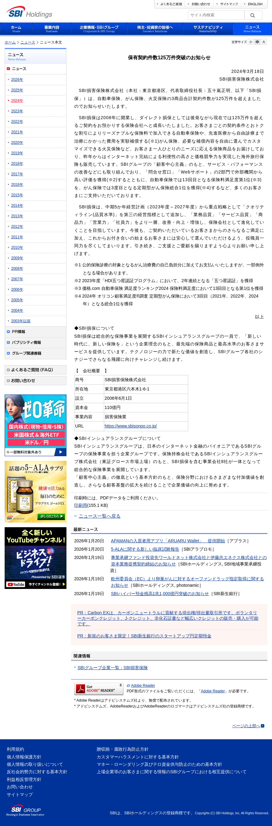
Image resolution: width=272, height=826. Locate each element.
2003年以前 (21, 321)
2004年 (17, 310)
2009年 (17, 258)
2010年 (17, 247)
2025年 (17, 90)
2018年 (17, 163)
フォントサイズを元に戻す (257, 42)
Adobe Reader (143, 685)
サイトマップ (20, 794)
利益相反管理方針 (24, 779)
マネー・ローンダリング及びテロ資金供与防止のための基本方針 (159, 764)
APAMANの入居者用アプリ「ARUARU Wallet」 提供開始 (168, 540)
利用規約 (15, 749)
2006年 (17, 289)
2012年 (17, 226)
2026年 (17, 79)
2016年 (17, 184)
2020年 (17, 142)
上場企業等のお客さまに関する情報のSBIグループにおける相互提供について (172, 771)
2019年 (17, 153)
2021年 (17, 132)
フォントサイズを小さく (251, 42)
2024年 (17, 100)
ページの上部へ (246, 726)
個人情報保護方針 (24, 756)
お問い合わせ (20, 786)
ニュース (27, 42)
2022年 (17, 121)
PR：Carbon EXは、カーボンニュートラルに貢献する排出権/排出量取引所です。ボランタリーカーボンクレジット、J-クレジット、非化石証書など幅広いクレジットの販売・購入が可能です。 (167, 618)
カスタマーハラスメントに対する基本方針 (138, 756)
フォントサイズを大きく (264, 42)
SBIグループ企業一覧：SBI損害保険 (113, 667)
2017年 (17, 174)
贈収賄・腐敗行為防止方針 (123, 749)
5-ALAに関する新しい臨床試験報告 (145, 549)
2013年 (17, 216)
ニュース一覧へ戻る (100, 516)
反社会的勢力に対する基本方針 (37, 771)
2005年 (17, 300)
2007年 (17, 279)
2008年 (17, 268)
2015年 (17, 195)
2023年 (17, 111)
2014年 (17, 205)
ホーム (10, 42)
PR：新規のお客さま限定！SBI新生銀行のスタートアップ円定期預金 (144, 635)
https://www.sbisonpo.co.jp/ (131, 425)
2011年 (17, 237)
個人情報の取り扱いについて (35, 764)
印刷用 (80, 505)
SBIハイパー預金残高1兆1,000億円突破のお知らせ (160, 593)
